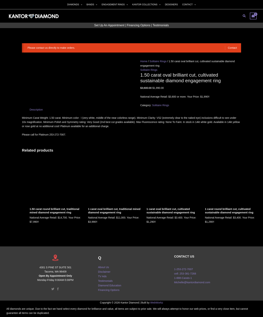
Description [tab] (36, 109)
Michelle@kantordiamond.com (192, 280)
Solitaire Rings (157, 61)
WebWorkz (156, 300)
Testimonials (161, 25)
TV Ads (102, 274)
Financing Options (138, 25)
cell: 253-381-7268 (184, 272)
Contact (232, 47)
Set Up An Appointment (109, 25)
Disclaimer (104, 270)
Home (143, 61)
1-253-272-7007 (183, 268)
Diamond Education (109, 282)
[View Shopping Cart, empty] (253, 16)
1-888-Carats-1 (182, 276)
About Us (103, 266)
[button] (80, 4)
